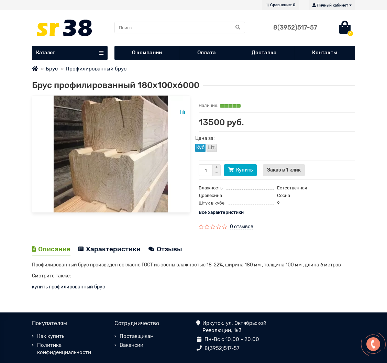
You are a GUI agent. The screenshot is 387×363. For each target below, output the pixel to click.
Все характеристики (221, 212)
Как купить (50, 336)
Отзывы (165, 249)
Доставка (264, 53)
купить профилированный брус (68, 287)
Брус (52, 69)
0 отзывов (241, 227)
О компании (147, 53)
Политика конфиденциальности (64, 348)
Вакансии (131, 345)
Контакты (325, 53)
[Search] (179, 27)
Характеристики (109, 249)
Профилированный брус (96, 69)
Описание (51, 249)
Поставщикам (137, 336)
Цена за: (205, 138)
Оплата (206, 53)
